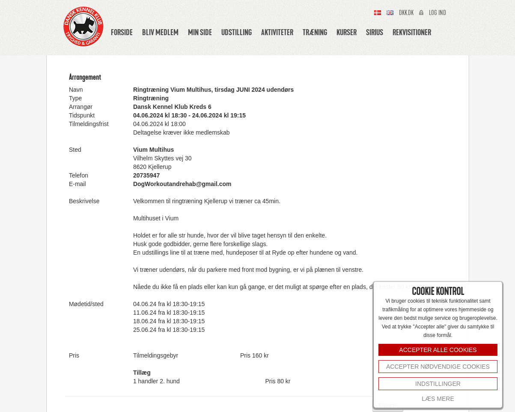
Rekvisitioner (412, 32)
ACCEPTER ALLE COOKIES (437, 349)
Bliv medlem (160, 32)
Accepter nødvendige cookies (438, 366)
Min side (200, 32)
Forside (122, 32)
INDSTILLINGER (438, 383)
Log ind (437, 13)
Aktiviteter (277, 32)
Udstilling (236, 32)
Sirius (374, 32)
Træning (315, 32)
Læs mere (438, 398)
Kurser (346, 32)
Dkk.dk (406, 13)
